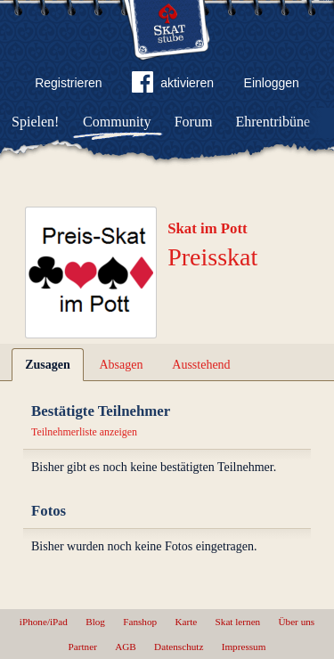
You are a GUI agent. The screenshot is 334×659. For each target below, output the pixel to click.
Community (117, 121)
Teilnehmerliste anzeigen (84, 432)
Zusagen (47, 364)
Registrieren (68, 83)
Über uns (296, 621)
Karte (186, 621)
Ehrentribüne (273, 121)
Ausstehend (201, 364)
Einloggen (271, 83)
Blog (95, 621)
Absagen (121, 364)
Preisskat (212, 257)
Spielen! (35, 121)
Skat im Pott (207, 228)
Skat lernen (238, 621)
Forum (194, 121)
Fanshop (140, 621)
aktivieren (173, 85)
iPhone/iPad (44, 621)
